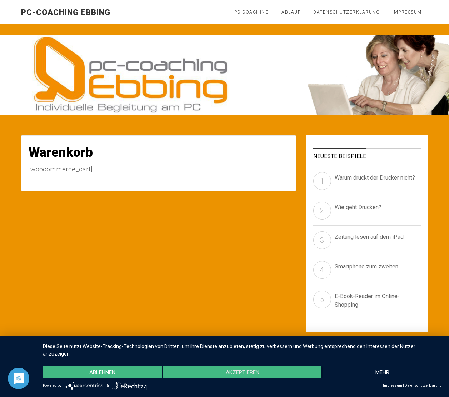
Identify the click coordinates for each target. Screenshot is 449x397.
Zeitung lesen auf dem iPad (369, 236)
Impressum (407, 12)
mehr (382, 372)
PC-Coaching (251, 12)
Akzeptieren (242, 372)
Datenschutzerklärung (346, 12)
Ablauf (291, 12)
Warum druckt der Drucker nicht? (375, 177)
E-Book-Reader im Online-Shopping (367, 300)
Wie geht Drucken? (358, 207)
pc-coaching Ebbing (65, 12)
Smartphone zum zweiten (366, 266)
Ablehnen (102, 372)
